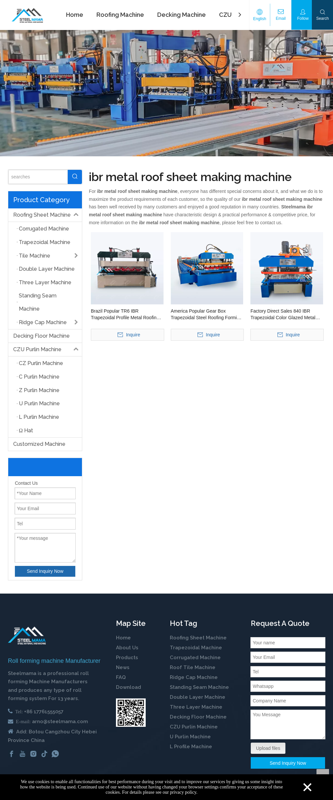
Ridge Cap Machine (194, 677)
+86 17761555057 (43, 712)
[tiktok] (44, 754)
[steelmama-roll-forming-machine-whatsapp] (131, 712)
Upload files (268, 748)
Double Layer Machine (197, 697)
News (123, 667)
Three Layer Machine (196, 707)
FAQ (121, 677)
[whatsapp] (55, 754)
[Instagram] (33, 754)
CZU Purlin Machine (47, 349)
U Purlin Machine (190, 737)
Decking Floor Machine (41, 336)
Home (123, 638)
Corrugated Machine (195, 658)
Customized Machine (39, 444)
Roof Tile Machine (192, 667)
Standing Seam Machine (199, 687)
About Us (127, 648)
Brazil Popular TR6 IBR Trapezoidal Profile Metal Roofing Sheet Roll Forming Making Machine (125, 314)
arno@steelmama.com (60, 721)
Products (127, 658)
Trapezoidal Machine (196, 648)
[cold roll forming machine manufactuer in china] (27, 635)
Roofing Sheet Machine (47, 215)
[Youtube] (22, 754)
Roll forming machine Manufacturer (54, 661)
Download (128, 687)
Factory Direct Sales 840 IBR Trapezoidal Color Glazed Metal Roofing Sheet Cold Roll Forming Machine (284, 314)
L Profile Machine (191, 747)
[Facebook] (11, 754)
